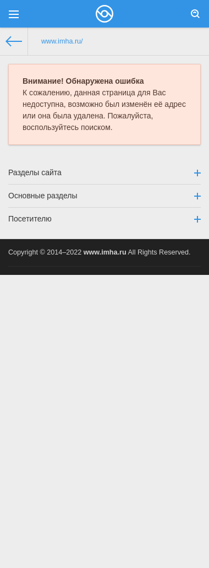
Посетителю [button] (104, 218)
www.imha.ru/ (62, 41)
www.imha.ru (105, 252)
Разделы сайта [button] (104, 172)
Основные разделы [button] (104, 195)
